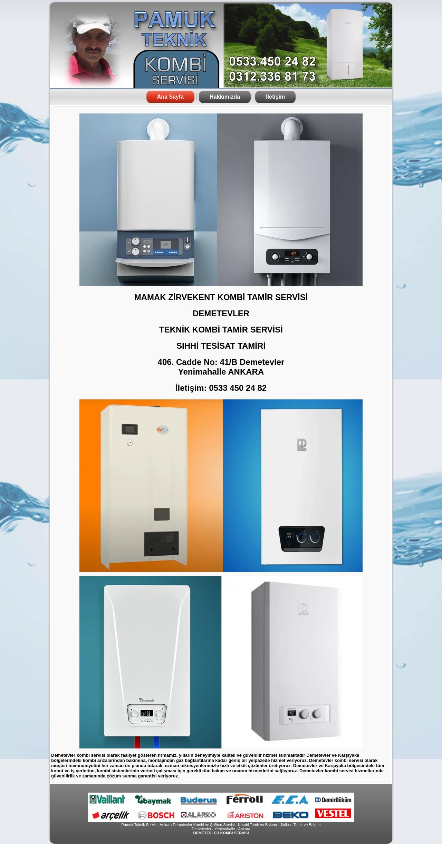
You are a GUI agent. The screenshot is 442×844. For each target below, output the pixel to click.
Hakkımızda (225, 97)
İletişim (275, 97)
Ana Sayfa (170, 97)
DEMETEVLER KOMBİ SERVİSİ (221, 833)
